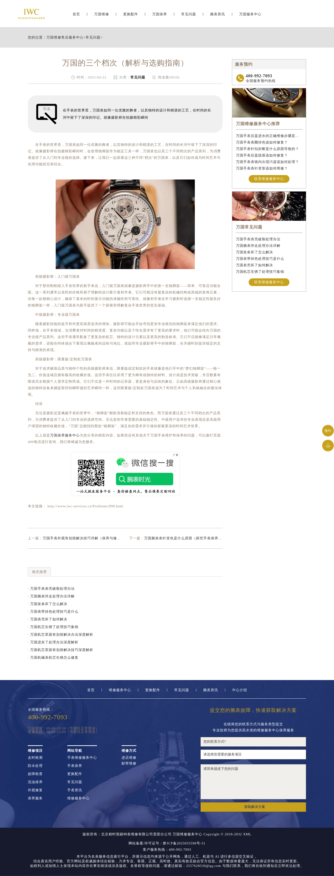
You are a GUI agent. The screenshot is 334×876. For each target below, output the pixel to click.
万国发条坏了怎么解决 (254, 252)
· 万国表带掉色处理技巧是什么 (53, 611)
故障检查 (35, 774)
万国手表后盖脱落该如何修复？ (262, 155)
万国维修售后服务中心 (65, 37)
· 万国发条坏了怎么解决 (47, 604)
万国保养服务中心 (65, 435)
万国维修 (101, 15)
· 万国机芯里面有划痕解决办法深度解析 (60, 634)
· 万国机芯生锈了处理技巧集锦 (53, 627)
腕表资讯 (217, 15)
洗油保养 (35, 782)
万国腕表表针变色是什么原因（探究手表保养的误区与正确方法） (198, 538)
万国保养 (159, 15)
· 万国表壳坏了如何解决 (47, 619)
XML (247, 834)
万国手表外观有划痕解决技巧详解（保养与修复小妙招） (89, 538)
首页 (76, 15)
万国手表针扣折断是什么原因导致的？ (267, 149)
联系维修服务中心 (269, 179)
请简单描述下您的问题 (253, 781)
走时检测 (35, 757)
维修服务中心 (120, 690)
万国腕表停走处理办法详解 (258, 245)
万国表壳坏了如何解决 (254, 265)
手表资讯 (74, 790)
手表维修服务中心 (82, 757)
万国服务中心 (250, 15)
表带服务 (35, 798)
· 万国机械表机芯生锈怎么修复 (53, 657)
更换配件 (130, 15)
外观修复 (35, 790)
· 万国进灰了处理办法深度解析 (53, 642)
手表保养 (74, 766)
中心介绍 (239, 690)
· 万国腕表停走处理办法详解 (51, 596)
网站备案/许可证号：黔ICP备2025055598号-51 (167, 843)
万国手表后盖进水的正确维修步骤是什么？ (269, 136)
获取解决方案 (254, 807)
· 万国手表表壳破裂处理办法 (51, 588)
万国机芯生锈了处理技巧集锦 (260, 272)
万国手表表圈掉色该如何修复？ (262, 142)
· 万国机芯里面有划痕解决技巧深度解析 (60, 650)
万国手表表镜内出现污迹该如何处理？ (267, 162)
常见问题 (188, 15)
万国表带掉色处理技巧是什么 (260, 259)
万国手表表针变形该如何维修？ (262, 168)
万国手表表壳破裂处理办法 (258, 239)
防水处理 (35, 766)
